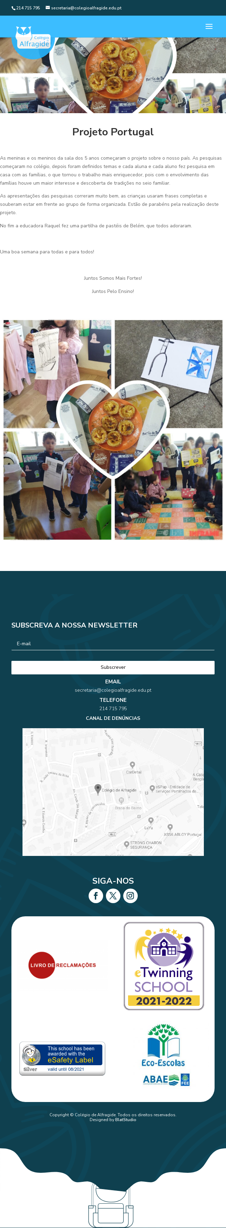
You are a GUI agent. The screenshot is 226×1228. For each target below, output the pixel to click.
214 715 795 (113, 722)
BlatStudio (125, 1119)
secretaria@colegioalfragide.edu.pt (113, 713)
